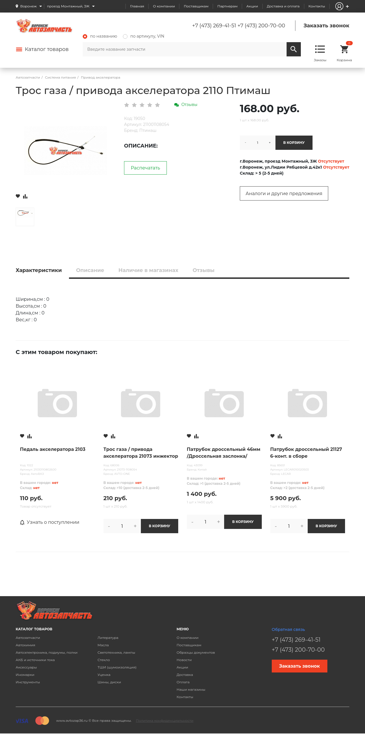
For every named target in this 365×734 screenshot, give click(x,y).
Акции (252, 6)
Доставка (185, 674)
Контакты (317, 6)
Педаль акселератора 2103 (53, 449)
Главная (137, 6)
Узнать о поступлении (50, 522)
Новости (184, 660)
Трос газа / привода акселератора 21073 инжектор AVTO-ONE (141, 453)
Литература (108, 637)
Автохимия (25, 645)
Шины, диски (109, 682)
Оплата (183, 682)
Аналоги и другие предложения (284, 193)
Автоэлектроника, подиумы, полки (47, 652)
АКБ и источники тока (35, 660)
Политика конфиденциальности (164, 720)
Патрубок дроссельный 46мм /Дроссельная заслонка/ (223, 453)
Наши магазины (191, 689)
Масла (103, 645)
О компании (164, 6)
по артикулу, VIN (143, 36)
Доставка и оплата (283, 6)
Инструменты (28, 682)
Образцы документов (196, 652)
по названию (100, 36)
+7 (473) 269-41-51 (214, 26)
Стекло (104, 660)
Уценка (104, 674)
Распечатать (145, 168)
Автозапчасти (28, 637)
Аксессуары (26, 667)
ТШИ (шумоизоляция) (117, 667)
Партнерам (227, 6)
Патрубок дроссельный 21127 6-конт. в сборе (306, 453)
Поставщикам (196, 6)
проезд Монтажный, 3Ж (68, 6)
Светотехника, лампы (116, 652)
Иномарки (25, 674)
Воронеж (28, 6)
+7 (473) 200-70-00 (261, 26)
